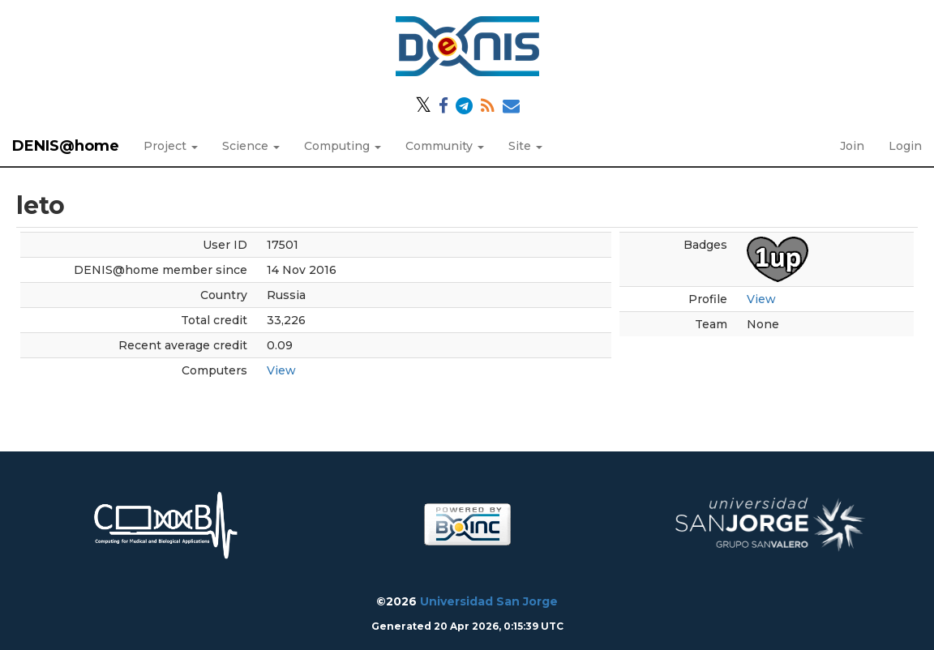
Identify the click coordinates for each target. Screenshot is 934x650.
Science (251, 146)
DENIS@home (65, 146)
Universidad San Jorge (489, 601)
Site (525, 146)
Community (444, 146)
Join (852, 146)
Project (171, 146)
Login (905, 146)
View (281, 370)
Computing (342, 146)
